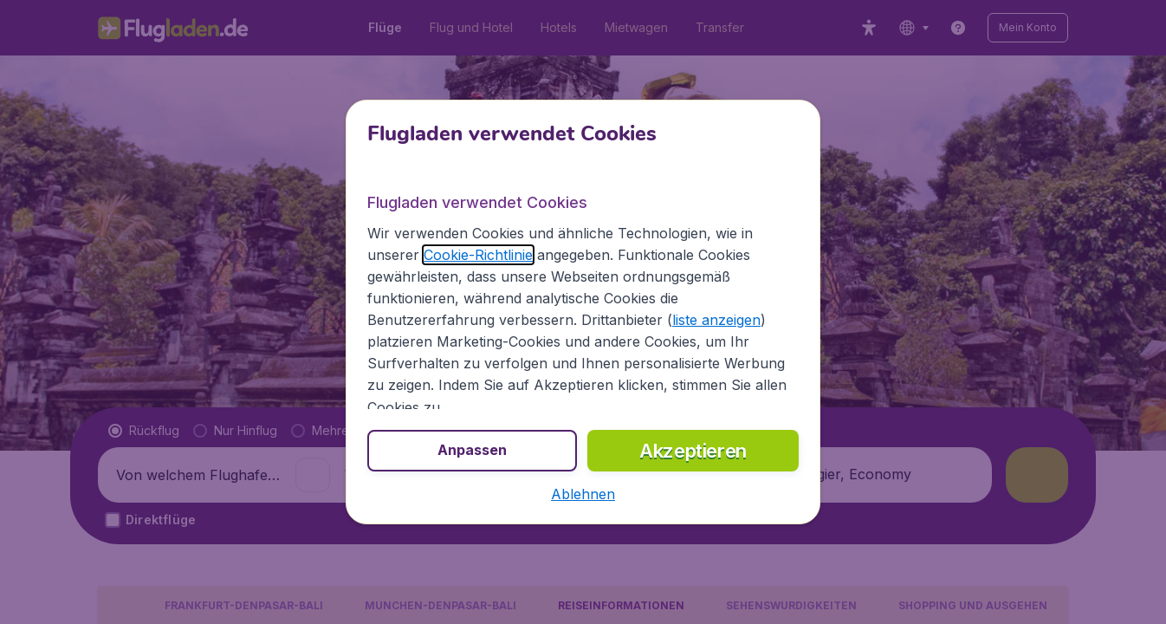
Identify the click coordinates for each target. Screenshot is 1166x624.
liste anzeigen (716, 319)
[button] (583, 494)
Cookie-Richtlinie (478, 254)
